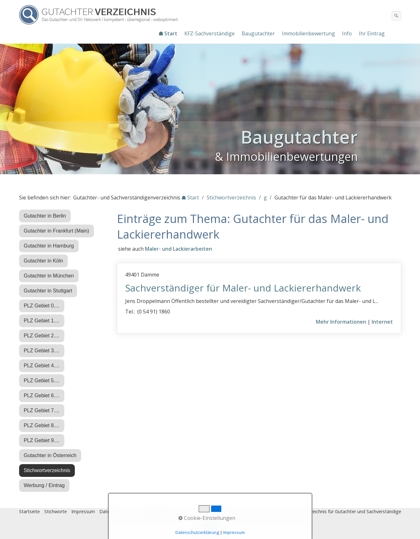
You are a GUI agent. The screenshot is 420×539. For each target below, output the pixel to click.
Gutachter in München (49, 275)
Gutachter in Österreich (50, 455)
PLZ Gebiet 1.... (42, 320)
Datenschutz (112, 511)
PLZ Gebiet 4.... (42, 365)
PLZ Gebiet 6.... (42, 395)
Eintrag (138, 511)
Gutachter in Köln (43, 260)
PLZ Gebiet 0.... (42, 305)
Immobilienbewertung (308, 33)
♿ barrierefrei (165, 511)
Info (347, 33)
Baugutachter (258, 33)
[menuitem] (168, 33)
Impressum (83, 511)
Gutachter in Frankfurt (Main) (56, 231)
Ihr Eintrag (372, 33)
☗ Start (168, 33)
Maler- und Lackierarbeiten (178, 248)
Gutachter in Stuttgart (48, 290)
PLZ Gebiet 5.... (42, 380)
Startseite (29, 511)
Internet (382, 321)
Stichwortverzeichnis (47, 470)
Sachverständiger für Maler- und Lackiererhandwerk (243, 287)
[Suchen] (396, 15)
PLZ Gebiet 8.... (42, 425)
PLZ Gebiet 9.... (42, 440)
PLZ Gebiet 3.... (42, 350)
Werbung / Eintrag (44, 485)
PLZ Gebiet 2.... (42, 335)
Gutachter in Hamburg (49, 245)
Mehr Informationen (341, 321)
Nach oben (210, 528)
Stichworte (55, 511)
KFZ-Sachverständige (209, 33)
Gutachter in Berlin (45, 216)
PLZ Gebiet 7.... (42, 410)
